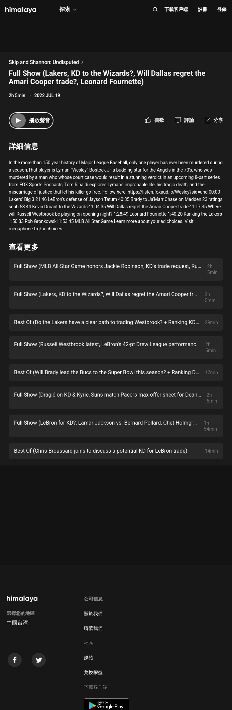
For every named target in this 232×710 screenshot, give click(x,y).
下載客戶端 (176, 9)
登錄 (222, 9)
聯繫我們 (93, 628)
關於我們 (93, 613)
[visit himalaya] (20, 10)
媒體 (88, 657)
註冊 (202, 9)
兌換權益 (93, 672)
